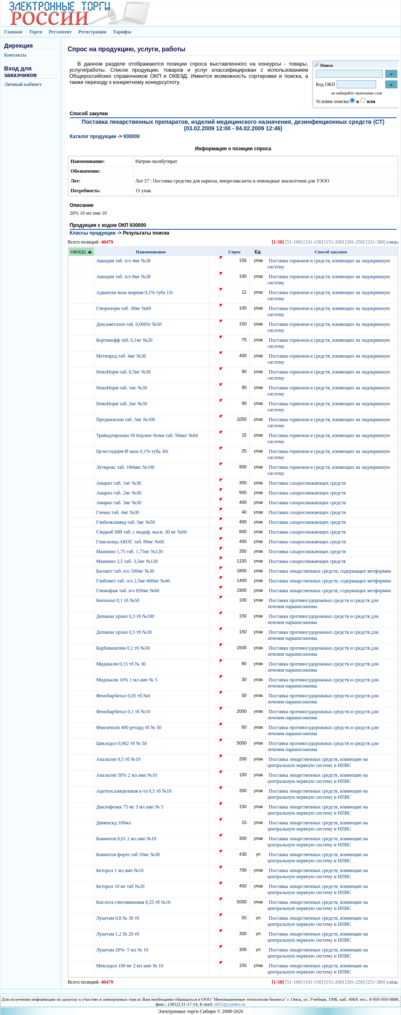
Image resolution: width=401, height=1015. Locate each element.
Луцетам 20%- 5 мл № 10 (123, 950)
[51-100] (293, 242)
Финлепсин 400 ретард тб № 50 (129, 727)
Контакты (15, 55)
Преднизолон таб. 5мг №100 (126, 419)
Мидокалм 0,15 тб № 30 (121, 664)
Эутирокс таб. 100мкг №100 (126, 467)
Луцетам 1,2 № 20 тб (118, 934)
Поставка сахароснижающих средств (307, 483)
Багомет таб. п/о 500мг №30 (125, 571)
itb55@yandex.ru (229, 1004)
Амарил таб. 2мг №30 (119, 493)
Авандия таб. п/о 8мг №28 (124, 276)
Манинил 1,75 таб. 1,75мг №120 (130, 551)
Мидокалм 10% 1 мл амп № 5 (127, 680)
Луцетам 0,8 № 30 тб (118, 918)
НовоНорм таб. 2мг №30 (122, 403)
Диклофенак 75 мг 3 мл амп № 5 (131, 807)
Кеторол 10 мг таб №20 (121, 886)
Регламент (59, 32)
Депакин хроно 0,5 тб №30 (124, 632)
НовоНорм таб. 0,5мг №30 (124, 372)
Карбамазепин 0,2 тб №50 (123, 648)
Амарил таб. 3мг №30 (119, 502)
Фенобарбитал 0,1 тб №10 (124, 711)
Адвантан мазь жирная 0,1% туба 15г (135, 292)
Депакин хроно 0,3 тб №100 (125, 616)
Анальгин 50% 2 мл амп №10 (127, 775)
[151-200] (334, 242)
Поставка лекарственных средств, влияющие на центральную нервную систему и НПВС (317, 762)
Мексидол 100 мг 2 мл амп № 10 (130, 966)
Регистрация (92, 32)
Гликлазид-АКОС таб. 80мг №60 (130, 542)
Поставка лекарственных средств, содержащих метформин (330, 571)
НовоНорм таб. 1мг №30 (122, 388)
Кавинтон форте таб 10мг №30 (128, 854)
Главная (13, 32)
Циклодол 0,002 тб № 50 (122, 743)
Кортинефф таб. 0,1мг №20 (125, 340)
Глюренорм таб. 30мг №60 (124, 308)
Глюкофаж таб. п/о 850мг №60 (128, 590)
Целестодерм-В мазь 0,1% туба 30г (133, 451)
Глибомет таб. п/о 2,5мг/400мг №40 (133, 581)
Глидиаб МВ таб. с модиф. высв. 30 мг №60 (142, 532)
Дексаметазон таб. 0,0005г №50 (129, 324)
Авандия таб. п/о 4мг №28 (124, 261)
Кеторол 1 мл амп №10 (120, 870)
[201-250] (355, 242)
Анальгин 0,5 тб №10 (119, 759)
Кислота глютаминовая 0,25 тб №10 (134, 902)
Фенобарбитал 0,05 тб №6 (124, 696)
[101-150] (313, 242)
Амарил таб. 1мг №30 (119, 483)
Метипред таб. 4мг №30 (121, 356)
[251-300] (376, 242)
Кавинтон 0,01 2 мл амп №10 (127, 838)
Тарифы (122, 32)
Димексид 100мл (114, 823)
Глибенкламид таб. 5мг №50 (126, 522)
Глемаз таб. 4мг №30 (118, 512)
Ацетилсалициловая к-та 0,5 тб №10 (134, 791)
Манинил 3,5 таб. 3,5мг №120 (127, 561)
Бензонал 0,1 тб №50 (118, 600)
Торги (35, 32)
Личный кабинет (23, 84)
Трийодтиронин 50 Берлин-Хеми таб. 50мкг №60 (147, 435)
